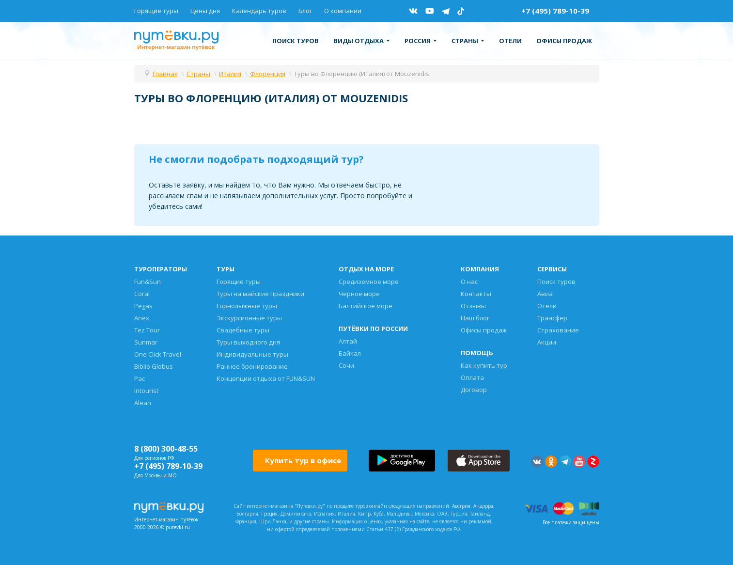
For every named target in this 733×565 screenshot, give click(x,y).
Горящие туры (156, 10)
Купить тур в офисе (303, 460)
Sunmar (145, 342)
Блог (305, 10)
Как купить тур (484, 365)
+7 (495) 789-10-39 (555, 11)
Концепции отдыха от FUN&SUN (266, 378)
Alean (142, 402)
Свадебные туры (243, 330)
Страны (468, 40)
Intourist (146, 390)
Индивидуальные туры (252, 354)
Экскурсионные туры (249, 318)
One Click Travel (157, 354)
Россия (421, 40)
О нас (469, 281)
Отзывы (473, 305)
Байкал (350, 353)
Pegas (143, 305)
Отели (510, 40)
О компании (342, 10)
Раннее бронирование (252, 366)
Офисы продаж (564, 40)
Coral (142, 293)
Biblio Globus (153, 366)
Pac (139, 378)
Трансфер (552, 318)
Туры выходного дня (248, 342)
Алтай (348, 341)
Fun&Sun (147, 281)
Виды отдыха (361, 40)
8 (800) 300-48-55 (166, 448)
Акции (546, 342)
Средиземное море (369, 281)
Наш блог (475, 318)
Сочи (346, 365)
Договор (474, 389)
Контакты (476, 293)
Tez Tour (147, 330)
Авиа (545, 293)
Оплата (472, 377)
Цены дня (205, 10)
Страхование (558, 330)
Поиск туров (295, 40)
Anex (141, 318)
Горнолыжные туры (247, 305)
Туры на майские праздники (260, 293)
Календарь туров (259, 10)
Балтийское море (365, 305)
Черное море (359, 293)
